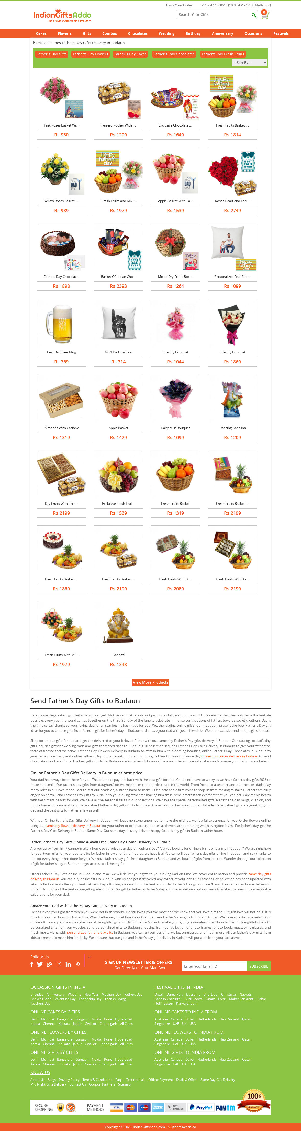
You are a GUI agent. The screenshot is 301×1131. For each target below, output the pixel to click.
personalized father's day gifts (90, 932)
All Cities (126, 1023)
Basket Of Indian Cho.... (118, 276)
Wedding (169, 33)
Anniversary (225, 33)
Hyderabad (123, 1019)
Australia (161, 1019)
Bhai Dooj (211, 994)
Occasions (256, 33)
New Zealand (229, 1019)
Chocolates (138, 33)
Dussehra (193, 994)
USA (192, 1023)
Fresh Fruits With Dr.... (175, 579)
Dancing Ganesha (232, 428)
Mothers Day (111, 994)
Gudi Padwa (193, 999)
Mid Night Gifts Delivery (48, 1084)
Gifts (90, 33)
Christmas (229, 994)
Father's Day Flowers (90, 54)
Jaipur (77, 1023)
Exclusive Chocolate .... (175, 125)
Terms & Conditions (97, 1079)
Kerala (35, 1023)
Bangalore (64, 1019)
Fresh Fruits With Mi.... (61, 655)
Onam (210, 999)
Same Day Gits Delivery (217, 1079)
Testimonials (135, 1079)
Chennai (49, 1023)
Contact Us (77, 1084)
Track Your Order (177, 5)
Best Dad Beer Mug (61, 352)
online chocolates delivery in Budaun (229, 756)
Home (37, 42)
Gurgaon (82, 1019)
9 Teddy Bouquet (233, 352)
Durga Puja (174, 994)
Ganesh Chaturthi (167, 999)
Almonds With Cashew (61, 428)
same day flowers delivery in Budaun (73, 825)
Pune (108, 1019)
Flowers (67, 33)
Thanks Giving (115, 999)
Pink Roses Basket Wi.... (61, 125)
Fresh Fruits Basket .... (232, 125)
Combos (109, 33)
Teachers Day (40, 1003)
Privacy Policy (69, 1079)
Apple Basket (118, 428)
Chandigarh (108, 1023)
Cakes (44, 33)
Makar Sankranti (241, 999)
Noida (96, 1019)
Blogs (52, 1079)
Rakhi (261, 999)
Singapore (162, 1023)
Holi (157, 1003)
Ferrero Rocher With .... (118, 125)
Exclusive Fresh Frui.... (118, 503)
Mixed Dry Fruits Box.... (175, 276)
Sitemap (124, 1084)
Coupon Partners (102, 1084)
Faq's (119, 1079)
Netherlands (206, 1019)
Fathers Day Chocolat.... (61, 276)
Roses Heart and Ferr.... (232, 201)
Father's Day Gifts (52, 54)
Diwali (158, 994)
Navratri (246, 994)
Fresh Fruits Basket (175, 503)
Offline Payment (160, 1079)
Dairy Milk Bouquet (175, 428)
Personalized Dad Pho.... (232, 276)
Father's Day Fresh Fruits (223, 54)
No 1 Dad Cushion (118, 352)
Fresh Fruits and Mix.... (119, 201)
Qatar (246, 1019)
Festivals (283, 33)
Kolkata (64, 1023)
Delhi (34, 1019)
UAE (176, 1023)
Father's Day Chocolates (174, 54)
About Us (37, 1079)
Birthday (196, 33)
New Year (91, 994)
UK (184, 1023)
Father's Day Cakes (130, 54)
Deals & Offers (186, 1079)
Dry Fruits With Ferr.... (61, 503)
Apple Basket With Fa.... (175, 201)
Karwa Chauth (187, 1003)
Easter (168, 1003)
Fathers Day (133, 994)
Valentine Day (65, 999)
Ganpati (119, 655)
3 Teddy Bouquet (175, 352)
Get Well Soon (41, 999)
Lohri (222, 999)
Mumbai (47, 1019)
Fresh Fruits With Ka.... (232, 579)
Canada (176, 1019)
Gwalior (90, 1023)
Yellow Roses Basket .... (61, 201)
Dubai (189, 1019)
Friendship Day (90, 999)
